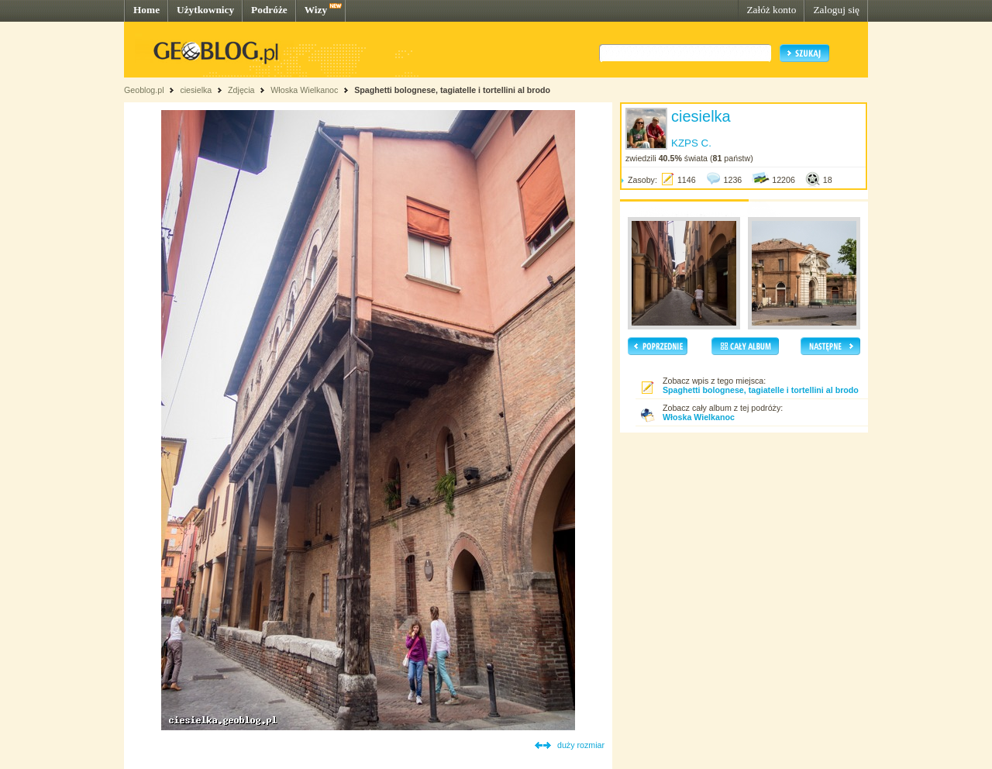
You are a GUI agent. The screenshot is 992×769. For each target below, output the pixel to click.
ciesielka (196, 90)
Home (146, 10)
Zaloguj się (836, 10)
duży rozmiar (580, 745)
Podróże (269, 10)
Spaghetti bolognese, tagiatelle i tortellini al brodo (452, 90)
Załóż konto (771, 10)
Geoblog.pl (144, 90)
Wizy (316, 10)
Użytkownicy (205, 10)
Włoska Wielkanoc (304, 90)
